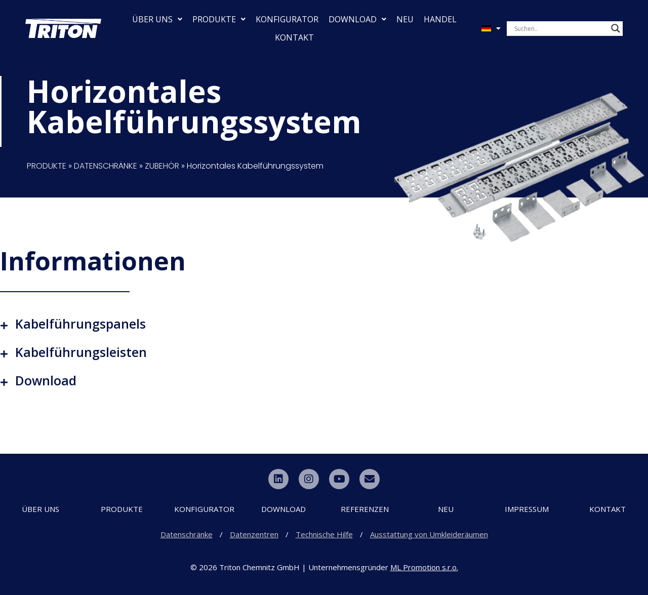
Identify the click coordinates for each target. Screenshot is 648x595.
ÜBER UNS (157, 19)
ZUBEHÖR (162, 166)
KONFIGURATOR (287, 19)
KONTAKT (294, 37)
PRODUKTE (219, 19)
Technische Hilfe (324, 534)
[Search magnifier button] (616, 28)
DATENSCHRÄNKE (105, 166)
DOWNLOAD (357, 19)
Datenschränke (186, 534)
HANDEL (440, 19)
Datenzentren (254, 534)
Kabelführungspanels (80, 323)
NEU (405, 19)
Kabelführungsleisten (81, 352)
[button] (324, 324)
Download (45, 380)
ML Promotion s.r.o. (424, 567)
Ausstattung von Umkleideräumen (429, 534)
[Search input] (560, 28)
